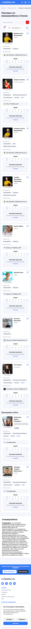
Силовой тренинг (7, 97)
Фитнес (13, 436)
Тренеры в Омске (11, 8)
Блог (2, 599)
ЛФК (14, 143)
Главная (3, 8)
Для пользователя (9, 571)
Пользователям (6, 590)
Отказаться (22, 619)
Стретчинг (6, 436)
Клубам (3, 594)
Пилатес (17, 97)
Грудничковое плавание (9, 146)
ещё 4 (22, 97)
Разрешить (15, 623)
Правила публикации (8, 596)
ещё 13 (18, 436)
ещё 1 (23, 484)
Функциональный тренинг (20, 95)
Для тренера (23, 571)
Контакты (15, 71)
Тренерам (4, 592)
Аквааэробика (7, 48)
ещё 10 (22, 382)
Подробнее (15, 567)
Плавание (15, 48)
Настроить (9, 619)
